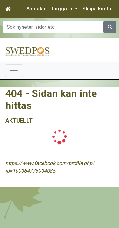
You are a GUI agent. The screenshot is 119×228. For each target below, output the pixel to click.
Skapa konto (97, 9)
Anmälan (36, 9)
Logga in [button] (63, 9)
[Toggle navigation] (14, 70)
